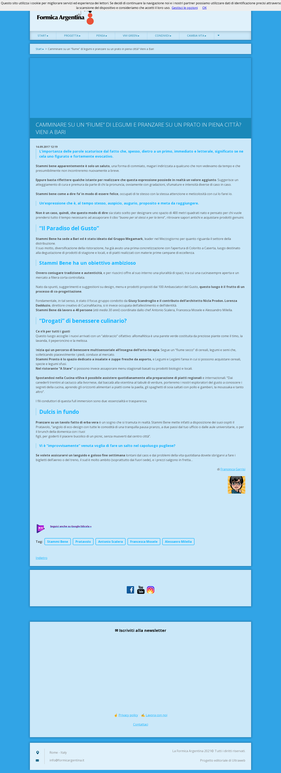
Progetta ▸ (72, 38)
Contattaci (140, 727)
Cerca (241, 11)
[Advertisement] (140, 90)
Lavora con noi (156, 718)
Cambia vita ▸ (196, 38)
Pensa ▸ (101, 38)
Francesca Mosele (144, 545)
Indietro (41, 561)
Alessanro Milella (178, 545)
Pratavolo (83, 545)
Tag (39, 545)
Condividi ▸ (163, 38)
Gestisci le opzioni (185, 8)
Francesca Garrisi (232, 472)
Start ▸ (43, 38)
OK (204, 8)
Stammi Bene (57, 545)
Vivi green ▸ (131, 38)
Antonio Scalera (110, 545)
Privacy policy (128, 718)
